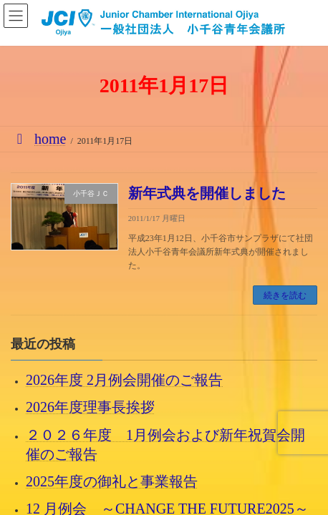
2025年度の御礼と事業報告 (112, 481)
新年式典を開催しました (207, 193)
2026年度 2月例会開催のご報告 (124, 380)
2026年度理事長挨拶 (90, 408)
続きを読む (285, 295)
